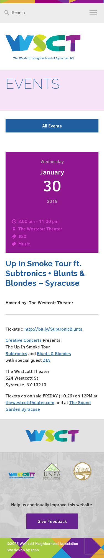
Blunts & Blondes (54, 353)
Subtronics (16, 353)
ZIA (46, 360)
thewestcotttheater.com (30, 402)
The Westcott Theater (40, 229)
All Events (52, 126)
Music (24, 244)
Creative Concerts (24, 340)
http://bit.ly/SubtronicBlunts (53, 329)
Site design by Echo (23, 549)
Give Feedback (52, 521)
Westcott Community (43, 43)
